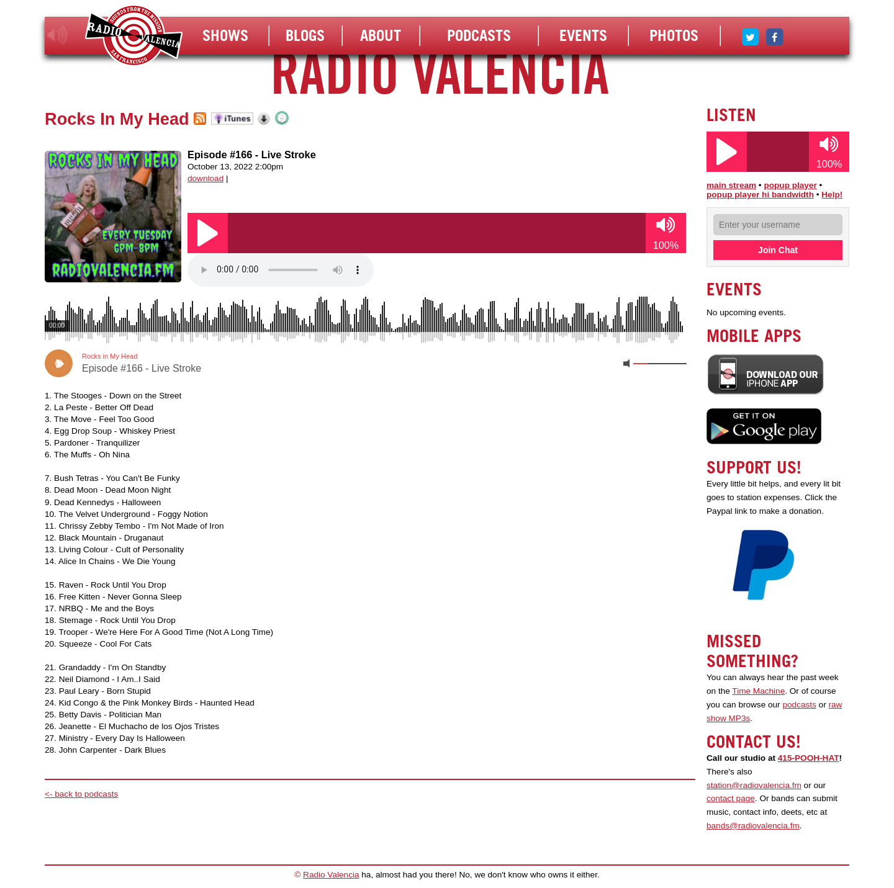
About (380, 35)
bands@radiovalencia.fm (753, 825)
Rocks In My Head (117, 118)
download (205, 178)
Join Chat (778, 250)
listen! (57, 35)
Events (583, 35)
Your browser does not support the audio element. (280, 270)
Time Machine (758, 691)
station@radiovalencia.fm (754, 785)
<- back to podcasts (81, 794)
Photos (673, 35)
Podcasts (479, 35)
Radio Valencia (331, 874)
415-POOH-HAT (808, 758)
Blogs (305, 35)
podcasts (799, 704)
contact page (731, 798)
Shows (225, 35)
